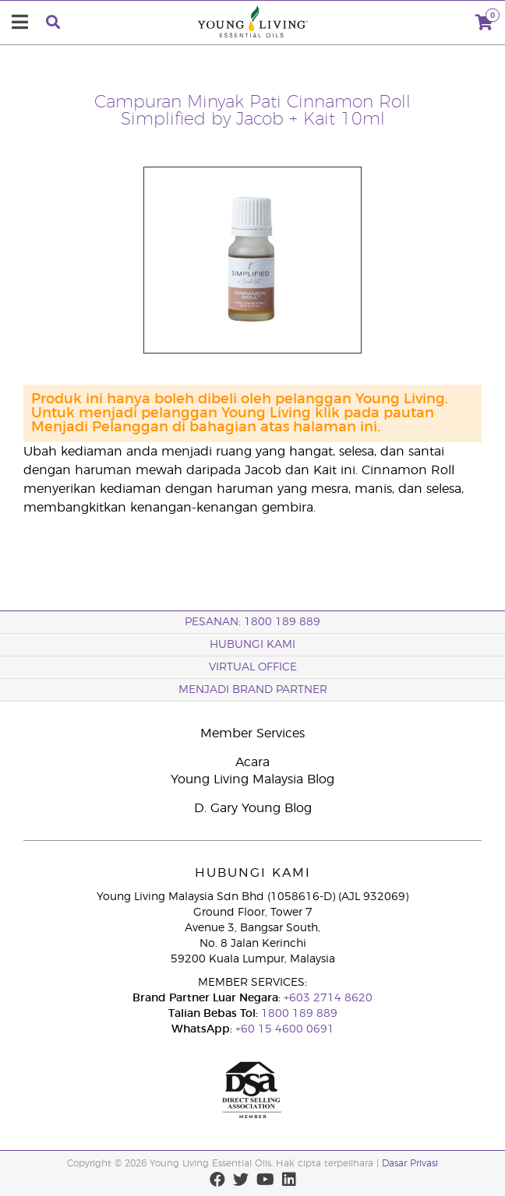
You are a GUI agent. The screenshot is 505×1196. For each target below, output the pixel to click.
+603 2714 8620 (327, 998)
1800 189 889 (297, 1013)
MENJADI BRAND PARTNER (252, 689)
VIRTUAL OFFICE (253, 667)
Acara (252, 762)
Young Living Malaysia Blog (252, 779)
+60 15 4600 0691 (284, 1029)
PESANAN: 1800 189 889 (252, 622)
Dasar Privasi (410, 1163)
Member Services (252, 733)
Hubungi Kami (252, 644)
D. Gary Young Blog (253, 808)
